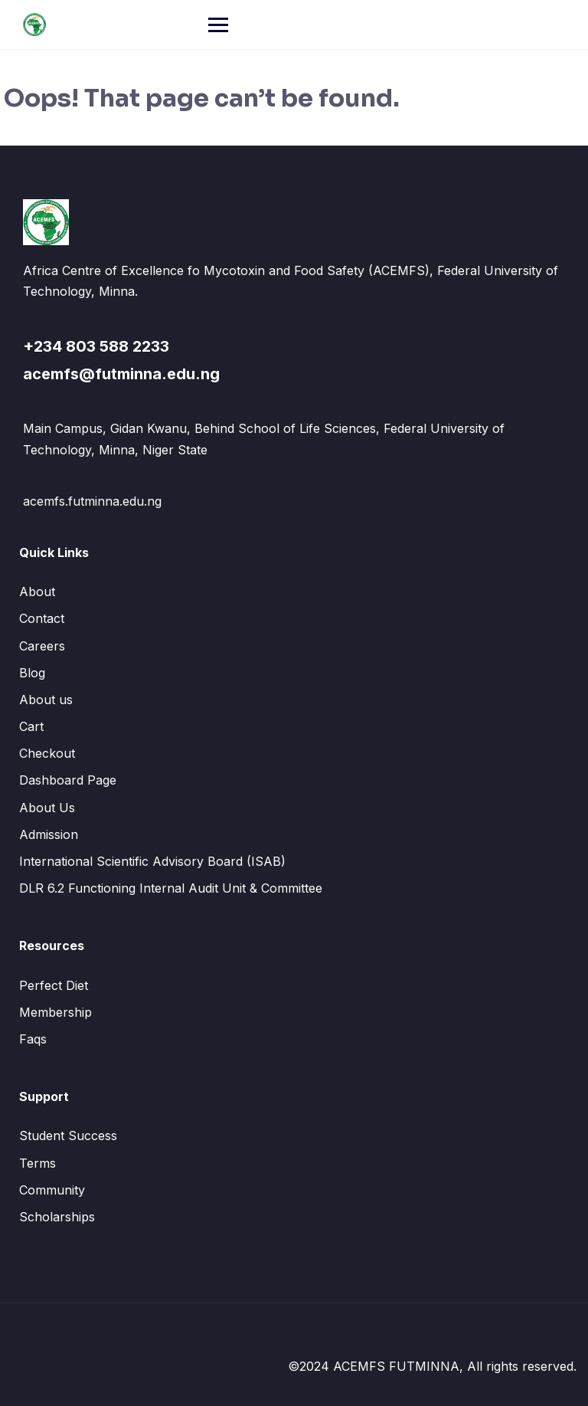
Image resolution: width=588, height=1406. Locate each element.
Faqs (33, 1039)
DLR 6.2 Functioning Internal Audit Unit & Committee (170, 888)
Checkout (47, 753)
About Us (47, 807)
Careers (42, 646)
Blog (32, 672)
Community (52, 1190)
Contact (41, 618)
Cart (31, 726)
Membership (55, 1012)
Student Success (68, 1135)
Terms (37, 1163)
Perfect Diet (53, 985)
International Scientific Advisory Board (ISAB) (152, 861)
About (37, 591)
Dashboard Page (67, 780)
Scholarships (57, 1216)
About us (46, 699)
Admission (48, 834)
